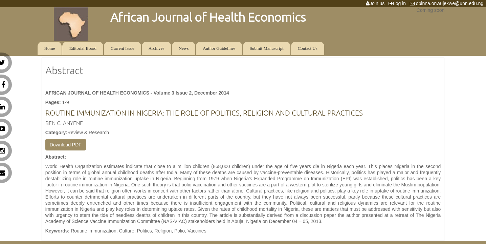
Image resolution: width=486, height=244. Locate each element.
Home (49, 48)
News (184, 48)
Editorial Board (82, 48)
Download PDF (66, 144)
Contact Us (307, 48)
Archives (156, 48)
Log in (398, 3)
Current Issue (122, 48)
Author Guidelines (219, 48)
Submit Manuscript (267, 48)
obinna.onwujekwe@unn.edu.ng (448, 3)
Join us (376, 3)
